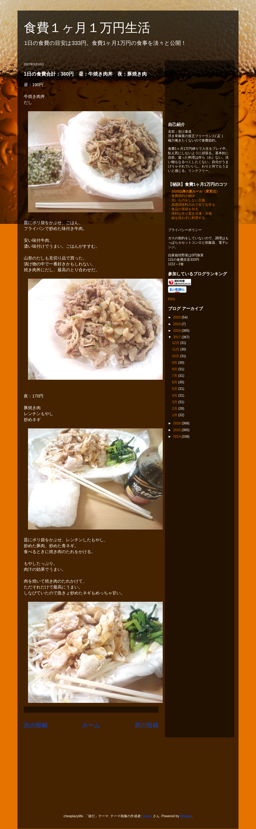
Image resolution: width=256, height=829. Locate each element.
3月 (175, 402)
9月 (175, 363)
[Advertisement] (199, 90)
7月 (175, 376)
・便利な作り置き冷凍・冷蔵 (190, 214)
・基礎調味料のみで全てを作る (191, 205)
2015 (177, 430)
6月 (175, 382)
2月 (175, 409)
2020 (177, 318)
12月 (176, 343)
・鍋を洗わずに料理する (186, 218)
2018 (177, 331)
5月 (175, 389)
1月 (175, 415)
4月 (175, 396)
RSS (171, 299)
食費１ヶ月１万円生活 (93, 28)
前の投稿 (147, 725)
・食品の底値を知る (183, 209)
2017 (177, 337)
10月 (176, 356)
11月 (176, 350)
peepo (147, 816)
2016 (177, 423)
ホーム (91, 725)
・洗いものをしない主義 (186, 200)
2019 (177, 324)
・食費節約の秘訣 (181, 196)
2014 (177, 437)
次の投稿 (36, 725)
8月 (175, 369)
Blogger (186, 816)
